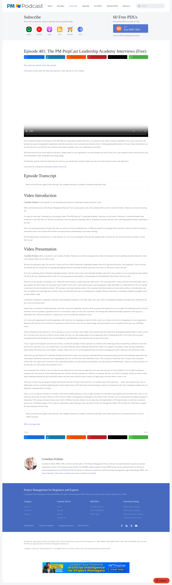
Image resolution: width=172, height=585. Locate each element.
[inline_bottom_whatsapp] (138, 437)
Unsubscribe (61, 518)
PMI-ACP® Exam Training (133, 514)
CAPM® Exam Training (132, 518)
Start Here (60, 6)
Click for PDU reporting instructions (126, 35)
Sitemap (60, 510)
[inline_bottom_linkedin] (55, 437)
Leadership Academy (51, 167)
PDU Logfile (94, 514)
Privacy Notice (83, 526)
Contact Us (28, 510)
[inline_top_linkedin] (55, 57)
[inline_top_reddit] (76, 57)
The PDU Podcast (96, 507)
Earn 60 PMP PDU (97, 510)
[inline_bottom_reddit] (76, 437)
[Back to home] (25, 6)
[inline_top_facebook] (34, 57)
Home (50, 6)
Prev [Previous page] (26, 432)
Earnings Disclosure (66, 526)
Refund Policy (29, 526)
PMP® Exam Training (131, 507)
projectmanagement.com (50, 470)
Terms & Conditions (46, 526)
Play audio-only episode (32, 65)
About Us (27, 507)
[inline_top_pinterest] (97, 57)
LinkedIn (92, 473)
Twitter (68, 473)
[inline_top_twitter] (117, 57)
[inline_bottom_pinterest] (97, 437)
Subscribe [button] (85, 6)
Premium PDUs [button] (112, 6)
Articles (60, 514)
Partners (27, 514)
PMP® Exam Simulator (131, 510)
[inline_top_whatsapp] (138, 57)
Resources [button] (126, 6)
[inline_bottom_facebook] (34, 437)
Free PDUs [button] (98, 6)
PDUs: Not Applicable (32, 424)
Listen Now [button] (73, 6)
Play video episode (49, 65)
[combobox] (150, 6)
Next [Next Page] (146, 432)
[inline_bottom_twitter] (117, 437)
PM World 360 (68, 470)
